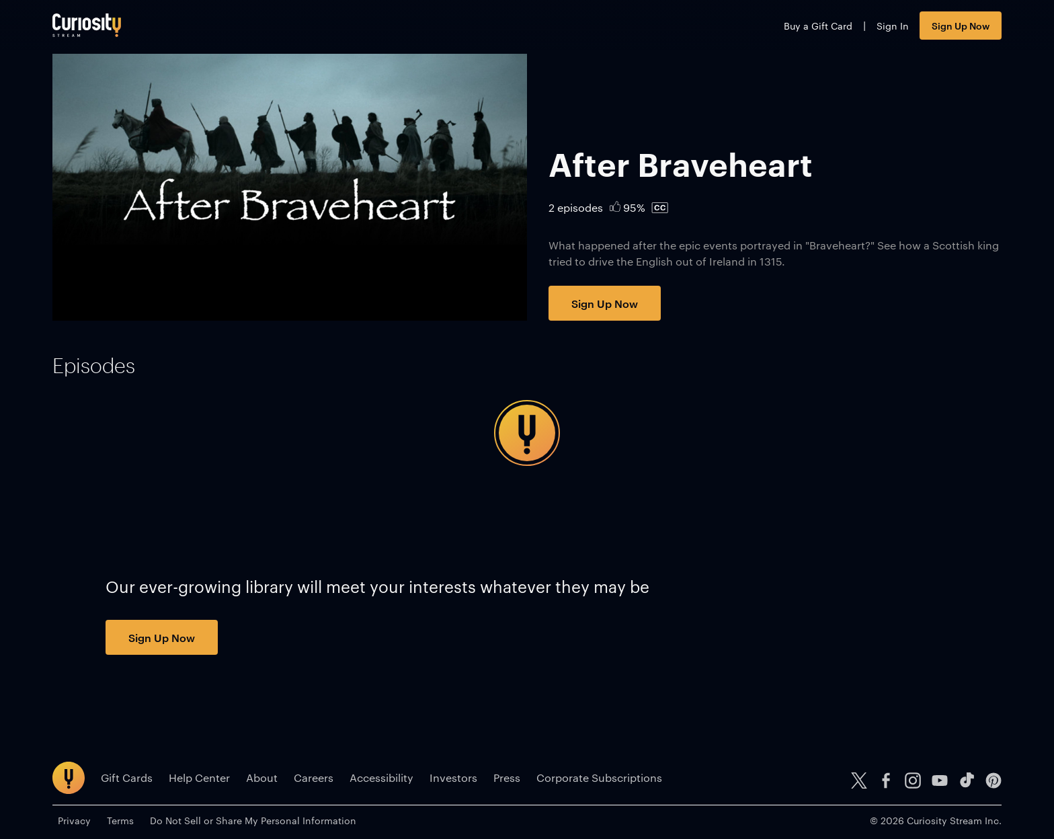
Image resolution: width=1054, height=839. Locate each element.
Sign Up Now (960, 25)
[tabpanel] (526, 433)
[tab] (93, 365)
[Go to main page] (86, 25)
